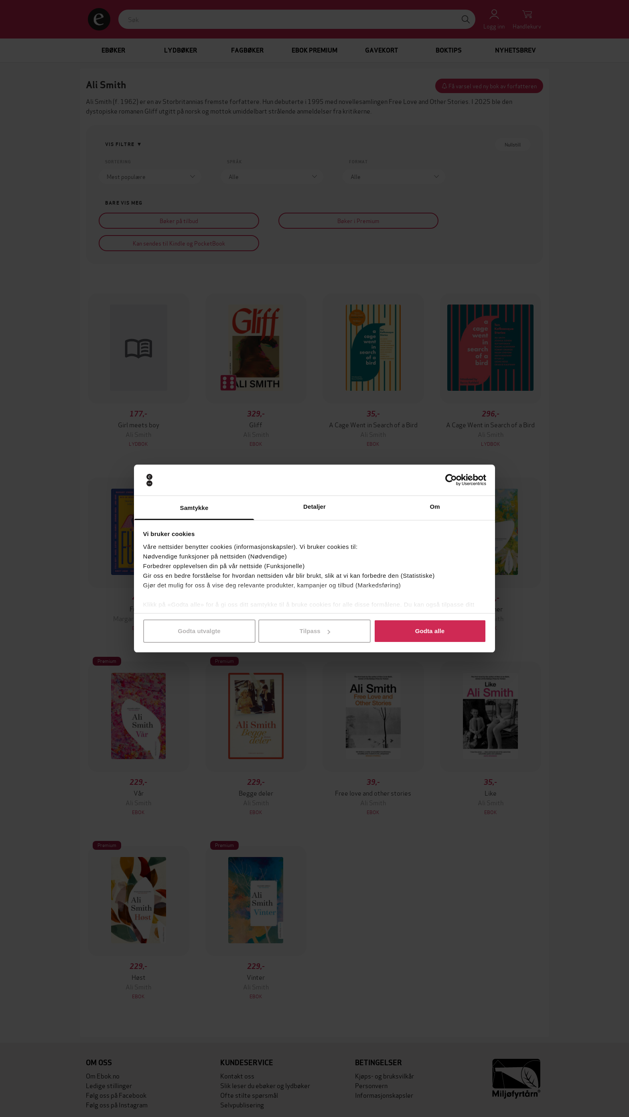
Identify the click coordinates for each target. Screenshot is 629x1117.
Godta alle (430, 631)
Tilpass (315, 631)
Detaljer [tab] (314, 506)
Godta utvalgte (199, 631)
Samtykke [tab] (194, 507)
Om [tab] (435, 506)
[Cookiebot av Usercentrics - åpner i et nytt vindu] (451, 480)
